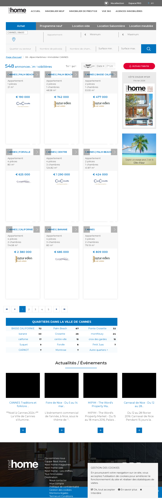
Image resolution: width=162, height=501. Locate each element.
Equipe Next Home (55, 461)
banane (23, 333)
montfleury (97, 333)
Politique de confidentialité (64, 486)
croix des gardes (98, 339)
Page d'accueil (14, 57)
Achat (21, 26)
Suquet (24, 344)
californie (23, 339)
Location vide (81, 26)
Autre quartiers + (99, 350)
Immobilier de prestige (83, 11)
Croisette (60, 333)
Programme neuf (51, 26)
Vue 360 (106, 11)
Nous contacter (58, 480)
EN (152, 3)
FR (149, 3)
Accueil (35, 11)
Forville (61, 344)
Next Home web (54, 467)
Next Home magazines (58, 464)
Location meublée (141, 26)
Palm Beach (60, 328)
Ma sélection (117, 3)
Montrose (61, 350)
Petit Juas (98, 344)
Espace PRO (135, 3)
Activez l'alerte (139, 66)
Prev (9, 74)
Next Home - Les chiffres (58, 471)
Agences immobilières (129, 11)
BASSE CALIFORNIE (22, 328)
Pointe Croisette (97, 328)
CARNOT (24, 350)
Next (36, 74)
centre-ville (60, 339)
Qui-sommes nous (55, 458)
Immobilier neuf (54, 11)
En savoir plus (128, 489)
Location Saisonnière (111, 26)
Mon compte (56, 483)
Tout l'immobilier (54, 474)
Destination (51, 477)
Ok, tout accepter (103, 489)
